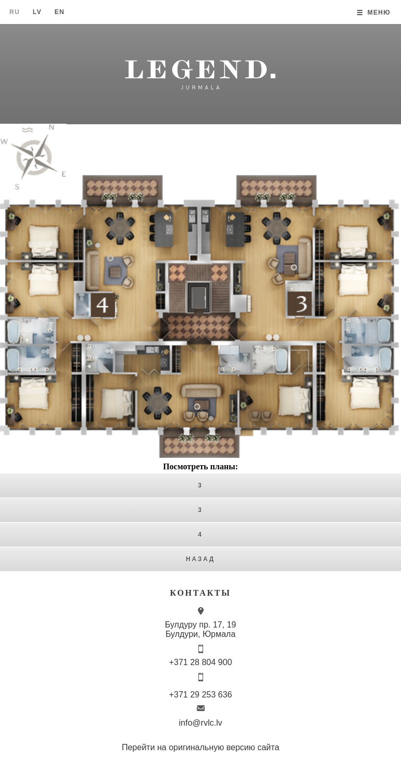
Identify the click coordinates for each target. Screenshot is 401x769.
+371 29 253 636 (200, 694)
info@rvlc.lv (200, 722)
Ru (14, 12)
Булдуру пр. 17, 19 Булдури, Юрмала (200, 629)
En (59, 12)
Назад (200, 559)
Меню (379, 12)
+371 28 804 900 (200, 662)
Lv (37, 12)
